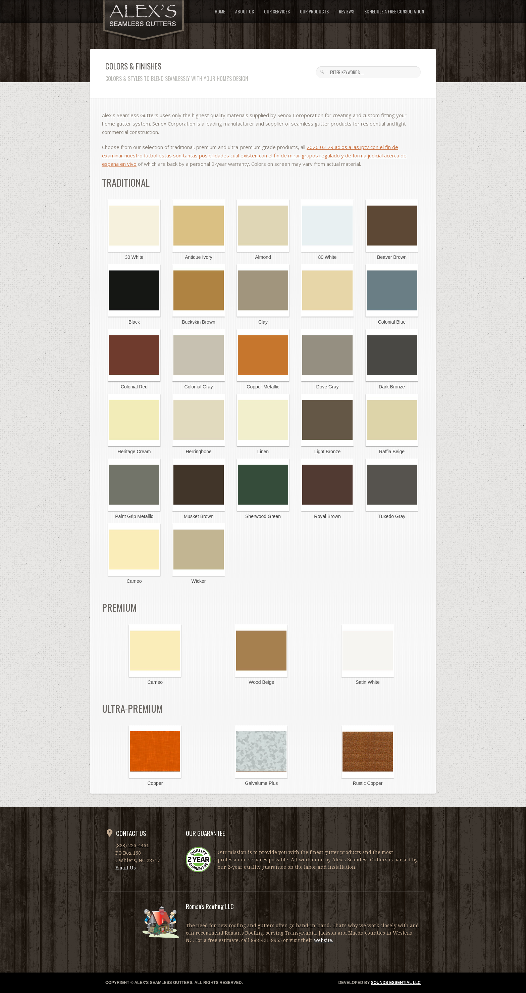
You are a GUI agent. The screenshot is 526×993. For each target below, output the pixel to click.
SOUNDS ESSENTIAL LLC (396, 982)
